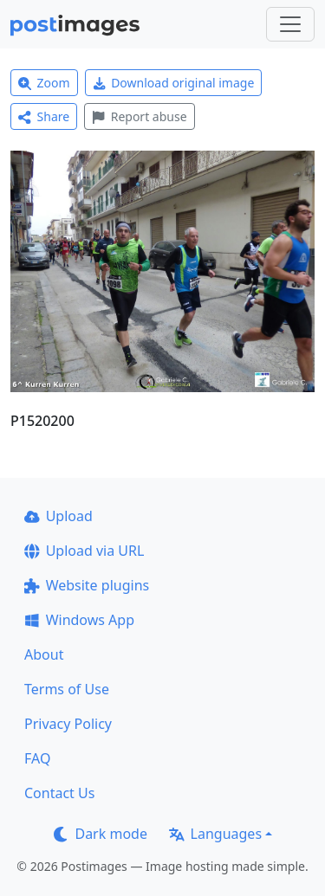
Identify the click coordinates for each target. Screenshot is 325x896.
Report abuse (139, 116)
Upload (58, 515)
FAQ (37, 758)
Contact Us (59, 793)
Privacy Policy (68, 723)
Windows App (79, 619)
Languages (215, 833)
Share (43, 116)
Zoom (44, 82)
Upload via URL (84, 550)
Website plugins (86, 585)
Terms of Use (66, 689)
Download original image (174, 82)
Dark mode (100, 833)
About (43, 654)
